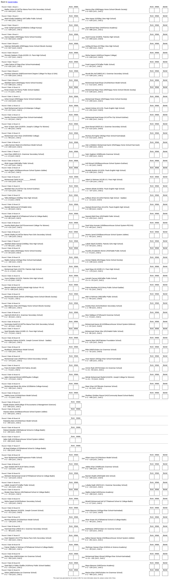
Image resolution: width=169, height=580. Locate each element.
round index (13, 2)
